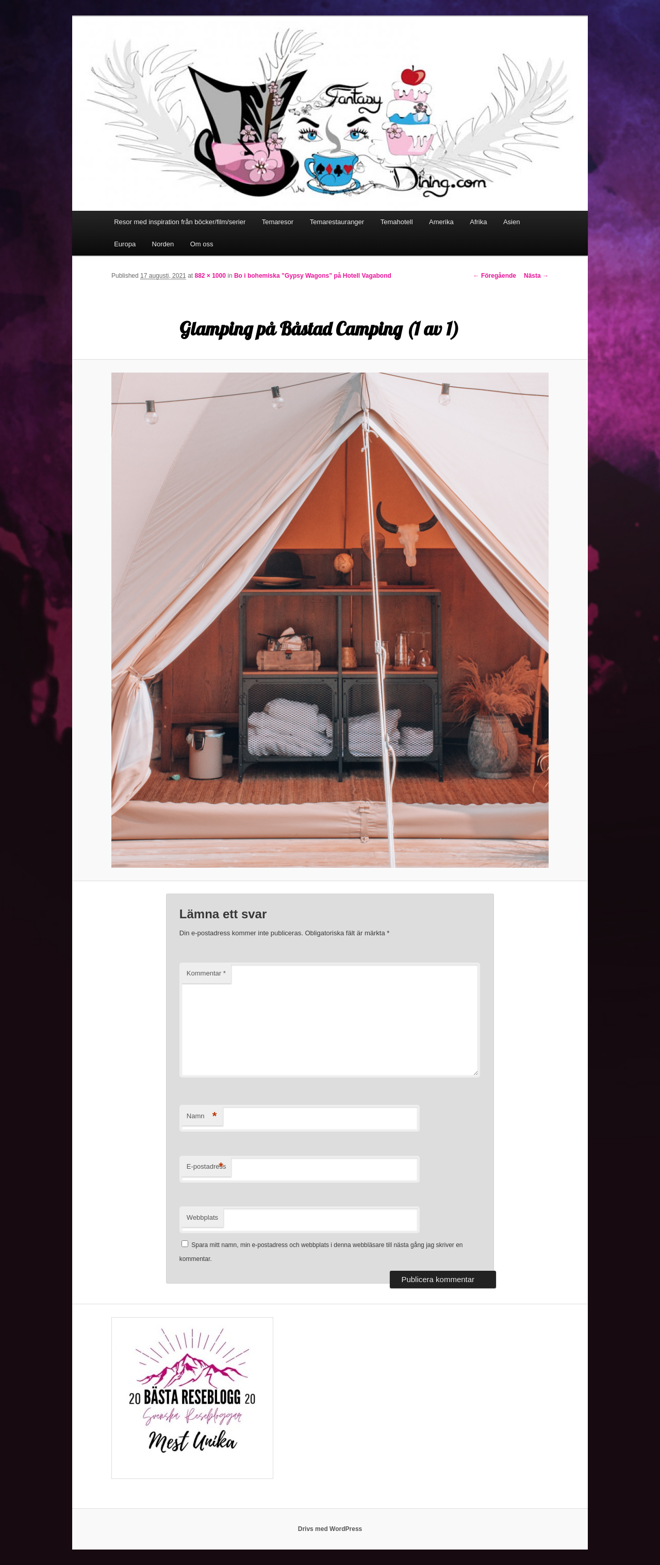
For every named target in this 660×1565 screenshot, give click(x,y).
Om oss (201, 244)
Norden (163, 244)
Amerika (441, 222)
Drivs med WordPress (330, 1529)
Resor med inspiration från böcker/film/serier (179, 222)
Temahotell (397, 222)
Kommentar (206, 973)
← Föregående (494, 275)
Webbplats (202, 1217)
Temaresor (277, 222)
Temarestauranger (337, 222)
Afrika (478, 222)
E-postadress (206, 1166)
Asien (511, 222)
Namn (202, 1116)
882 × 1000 (209, 275)
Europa (125, 244)
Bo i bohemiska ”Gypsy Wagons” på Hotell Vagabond (312, 275)
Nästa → (536, 275)
